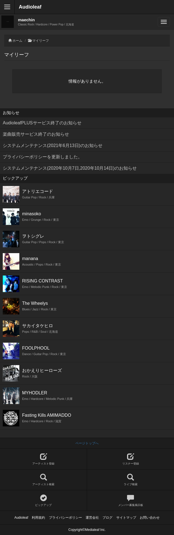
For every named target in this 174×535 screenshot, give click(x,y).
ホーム (17, 41)
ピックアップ (43, 501)
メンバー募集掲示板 (130, 501)
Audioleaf (30, 7)
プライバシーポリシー (65, 518)
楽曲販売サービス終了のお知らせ (36, 134)
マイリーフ (40, 41)
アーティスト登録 (43, 459)
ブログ (107, 518)
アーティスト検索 (43, 480)
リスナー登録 (130, 459)
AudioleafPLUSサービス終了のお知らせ (42, 122)
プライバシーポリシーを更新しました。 (42, 156)
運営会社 (92, 518)
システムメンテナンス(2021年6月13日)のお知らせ (52, 145)
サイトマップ (126, 518)
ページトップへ (87, 443)
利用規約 (38, 518)
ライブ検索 (130, 480)
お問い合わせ (150, 518)
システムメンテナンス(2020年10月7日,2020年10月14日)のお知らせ (70, 168)
